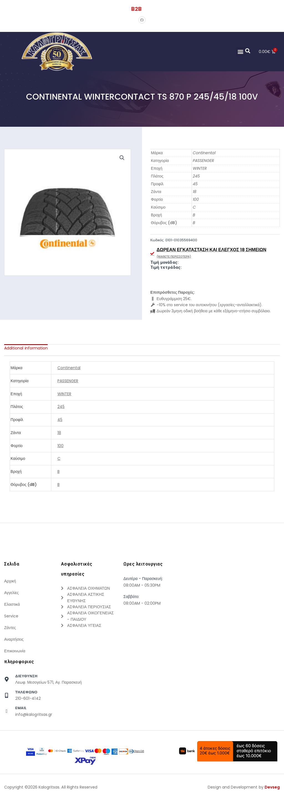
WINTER (200, 168)
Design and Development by (244, 787)
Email (21, 708)
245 (196, 176)
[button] (240, 51)
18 (194, 191)
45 (195, 184)
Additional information (26, 348)
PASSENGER (203, 160)
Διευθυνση (26, 676)
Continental (204, 153)
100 (196, 199)
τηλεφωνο (26, 692)
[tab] (26, 348)
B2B (136, 9)
